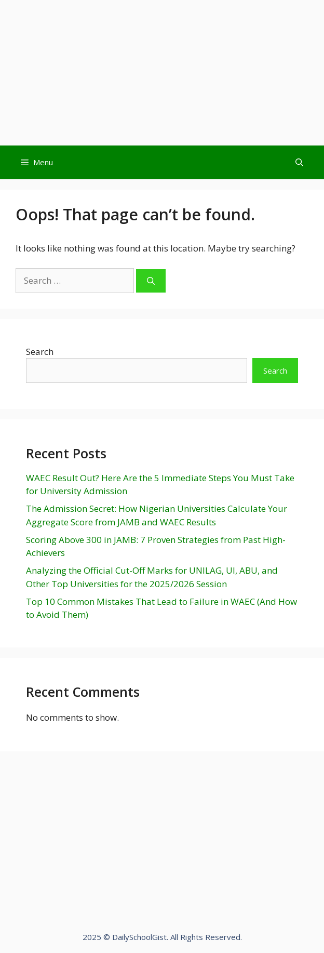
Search (39, 352)
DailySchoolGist (139, 937)
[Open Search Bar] (299, 162)
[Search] (151, 281)
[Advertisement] (162, 72)
